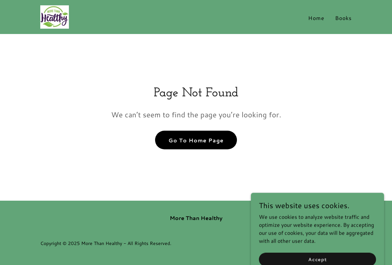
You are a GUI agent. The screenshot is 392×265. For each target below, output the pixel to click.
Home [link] (316, 18)
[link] (54, 16)
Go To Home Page (196, 140)
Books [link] (343, 18)
